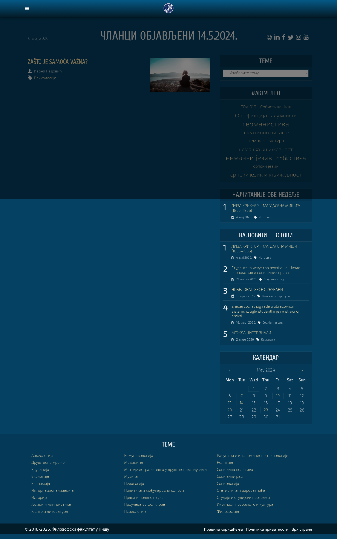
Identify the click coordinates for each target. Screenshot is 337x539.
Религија (225, 467)
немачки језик (266, 158)
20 (229, 414)
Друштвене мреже (48, 467)
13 (229, 407)
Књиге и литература (276, 300)
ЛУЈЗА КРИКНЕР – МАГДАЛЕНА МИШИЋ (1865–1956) (268, 210)
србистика (251, 167)
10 (278, 400)
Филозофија (228, 515)
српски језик (283, 167)
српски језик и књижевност (265, 176)
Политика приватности (266, 533)
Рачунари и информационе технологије (254, 460)
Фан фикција (250, 115)
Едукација (268, 344)
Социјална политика (236, 474)
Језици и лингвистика (51, 508)
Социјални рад (274, 282)
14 (242, 407)
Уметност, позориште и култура (246, 508)
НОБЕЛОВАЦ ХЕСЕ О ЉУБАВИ (258, 292)
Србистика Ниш (276, 107)
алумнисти (284, 115)
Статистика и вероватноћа (242, 494)
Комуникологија (139, 460)
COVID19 (247, 107)
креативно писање (266, 133)
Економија (41, 487)
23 (265, 414)
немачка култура (266, 141)
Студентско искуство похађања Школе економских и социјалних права (267, 273)
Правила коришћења (221, 533)
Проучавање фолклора (145, 508)
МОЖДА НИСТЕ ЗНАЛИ (252, 337)
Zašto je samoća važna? (59, 62)
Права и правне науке (144, 501)
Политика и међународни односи (155, 494)
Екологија (40, 481)
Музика (131, 481)
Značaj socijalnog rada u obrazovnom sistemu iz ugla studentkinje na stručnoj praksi (267, 315)
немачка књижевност (266, 150)
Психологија (46, 77)
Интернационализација (53, 494)
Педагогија (134, 487)
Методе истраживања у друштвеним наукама (167, 474)
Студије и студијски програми (244, 501)
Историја (265, 219)
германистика (266, 124)
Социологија (228, 487)
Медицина (134, 467)
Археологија (43, 460)
